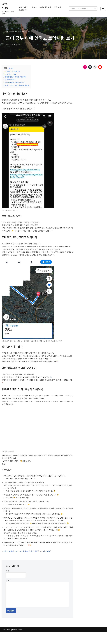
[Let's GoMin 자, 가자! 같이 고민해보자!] (8, 8)
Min (21, 631)
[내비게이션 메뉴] (103, 8)
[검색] (81, 8)
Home (8, 31)
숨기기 (11, 68)
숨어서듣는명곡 (45, 7)
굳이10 (18, 45)
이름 (7, 572)
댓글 (8, 582)
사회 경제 (57, 7)
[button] (28, 7)
